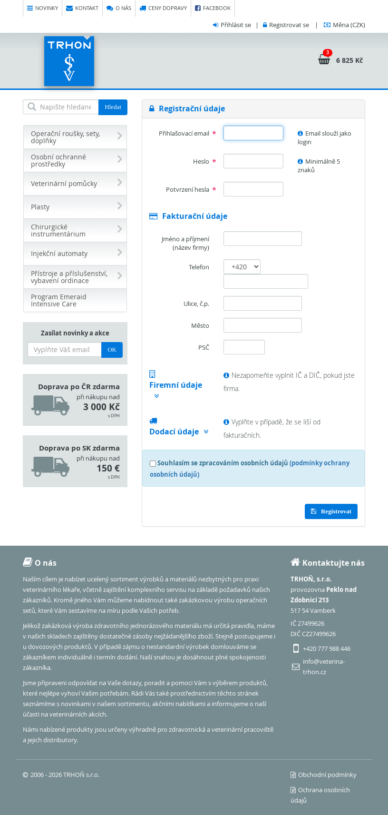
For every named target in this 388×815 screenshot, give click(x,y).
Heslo (201, 161)
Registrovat (331, 511)
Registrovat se (289, 24)
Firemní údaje (175, 390)
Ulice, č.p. (196, 303)
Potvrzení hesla (187, 189)
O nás (119, 8)
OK (111, 349)
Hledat (113, 106)
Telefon (199, 267)
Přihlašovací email (184, 133)
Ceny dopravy (163, 8)
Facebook (213, 8)
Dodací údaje (178, 431)
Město (200, 325)
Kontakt (82, 8)
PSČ (203, 347)
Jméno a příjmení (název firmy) (185, 243)
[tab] (253, 109)
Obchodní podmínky (324, 774)
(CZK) (349, 24)
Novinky (42, 8)
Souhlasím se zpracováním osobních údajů (222, 463)
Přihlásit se (236, 24)
